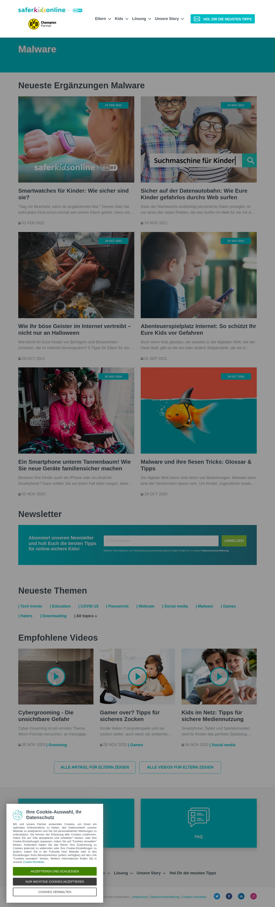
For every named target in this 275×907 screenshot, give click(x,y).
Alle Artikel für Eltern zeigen (95, 767)
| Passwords (117, 606)
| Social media (175, 606)
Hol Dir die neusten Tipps (193, 873)
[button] (199, 823)
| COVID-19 (88, 606)
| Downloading (53, 616)
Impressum (140, 897)
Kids (121, 19)
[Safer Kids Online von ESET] (50, 10)
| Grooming (56, 745)
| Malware (204, 606)
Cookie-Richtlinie (33, 862)
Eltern (103, 19)
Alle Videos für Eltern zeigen (180, 767)
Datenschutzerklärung (165, 897)
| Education (60, 606)
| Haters (25, 616)
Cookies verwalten (194, 897)
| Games (228, 606)
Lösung (141, 19)
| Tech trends (30, 606)
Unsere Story (169, 19)
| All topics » (85, 616)
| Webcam (145, 606)
